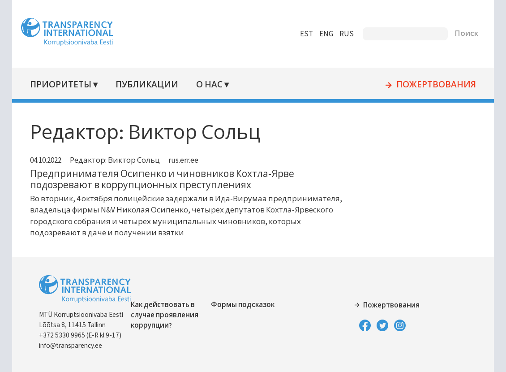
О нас (212, 85)
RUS (343, 34)
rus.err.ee (187, 160)
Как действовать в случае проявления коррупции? (168, 315)
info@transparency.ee (74, 345)
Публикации (150, 85)
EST (302, 34)
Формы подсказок (244, 304)
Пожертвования (432, 85)
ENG (323, 34)
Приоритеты (64, 85)
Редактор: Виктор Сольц (118, 160)
